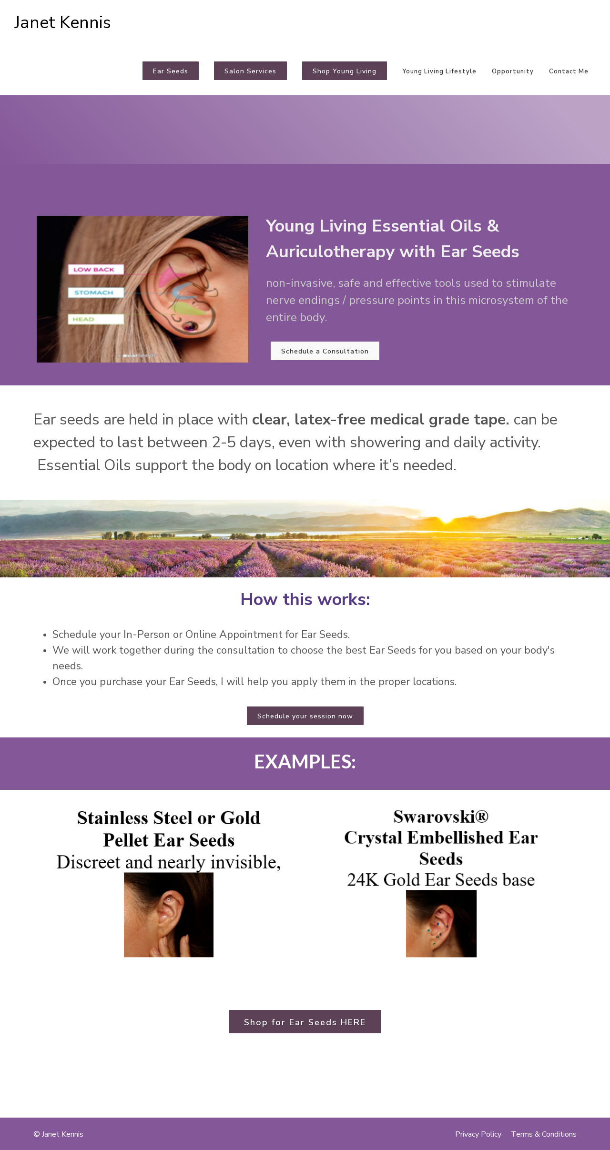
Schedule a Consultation (325, 351)
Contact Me (569, 71)
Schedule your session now (305, 716)
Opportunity (513, 71)
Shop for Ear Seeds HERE (305, 1022)
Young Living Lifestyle (439, 71)
